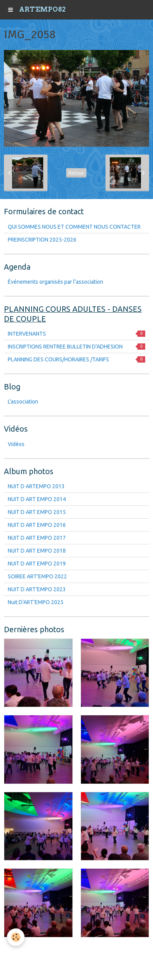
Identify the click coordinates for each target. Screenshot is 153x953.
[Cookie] (16, 937)
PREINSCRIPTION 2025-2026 (42, 239)
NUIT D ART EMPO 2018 (37, 551)
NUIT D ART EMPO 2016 (37, 525)
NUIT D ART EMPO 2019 (37, 563)
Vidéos (16, 444)
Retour (76, 172)
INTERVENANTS (76, 334)
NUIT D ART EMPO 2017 (37, 538)
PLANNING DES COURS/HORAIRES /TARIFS (76, 359)
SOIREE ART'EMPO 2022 (37, 576)
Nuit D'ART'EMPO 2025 (35, 602)
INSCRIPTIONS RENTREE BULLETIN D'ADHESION (76, 346)
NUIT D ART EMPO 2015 (37, 512)
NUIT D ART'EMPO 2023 (37, 589)
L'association (23, 401)
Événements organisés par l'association (55, 282)
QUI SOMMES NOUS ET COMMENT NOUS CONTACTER (74, 227)
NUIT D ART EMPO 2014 (37, 499)
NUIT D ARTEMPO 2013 (36, 486)
